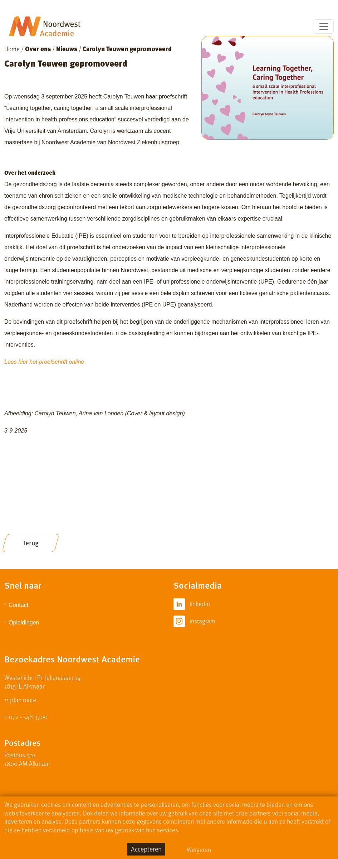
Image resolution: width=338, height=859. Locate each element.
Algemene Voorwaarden (264, 820)
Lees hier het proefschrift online (44, 362)
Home (12, 48)
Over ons (38, 48)
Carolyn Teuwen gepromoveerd (127, 48)
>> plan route (20, 699)
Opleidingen (24, 622)
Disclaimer (157, 820)
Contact (18, 605)
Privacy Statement (203, 820)
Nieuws (66, 48)
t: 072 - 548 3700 (26, 716)
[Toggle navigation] (324, 26)
